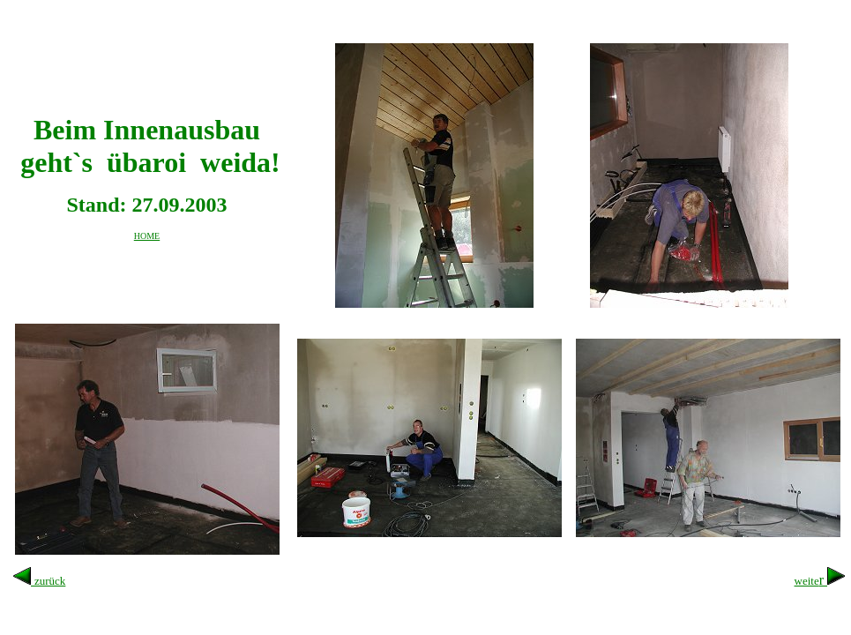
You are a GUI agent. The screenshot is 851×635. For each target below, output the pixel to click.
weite (807, 580)
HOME (147, 236)
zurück (49, 580)
